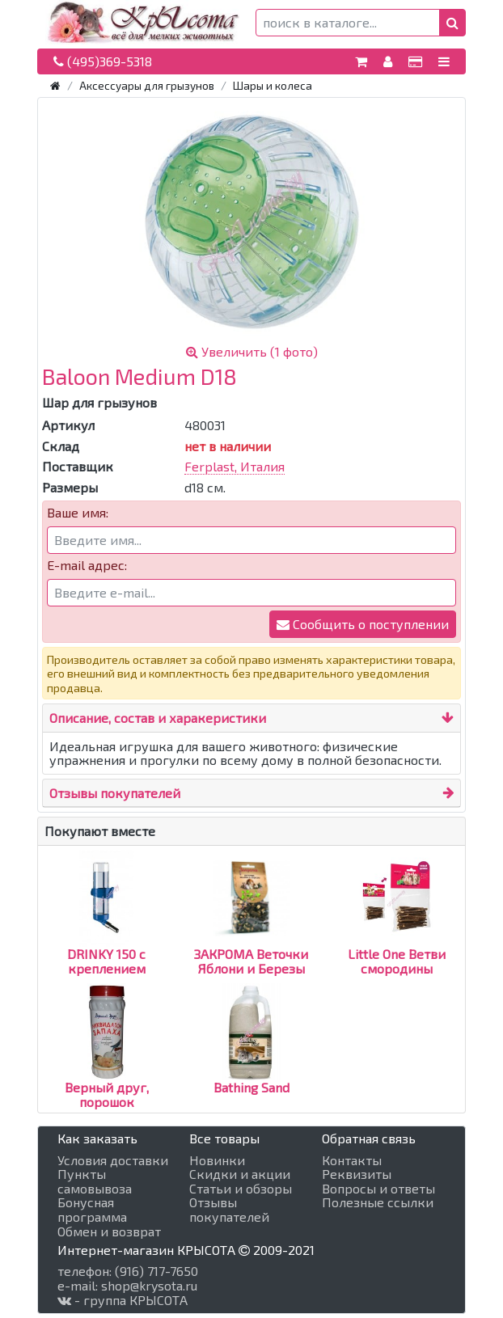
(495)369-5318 (102, 61)
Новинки (217, 1160)
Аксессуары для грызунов (146, 85)
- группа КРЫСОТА (122, 1300)
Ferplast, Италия (234, 466)
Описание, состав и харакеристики (157, 717)
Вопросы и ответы (378, 1188)
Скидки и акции (239, 1174)
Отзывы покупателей (114, 793)
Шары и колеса (272, 85)
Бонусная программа (92, 1209)
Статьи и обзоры (240, 1188)
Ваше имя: (77, 512)
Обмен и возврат (109, 1231)
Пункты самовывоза (94, 1181)
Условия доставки (112, 1160)
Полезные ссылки (377, 1202)
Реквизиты (356, 1174)
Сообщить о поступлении (363, 624)
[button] (452, 22)
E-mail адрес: (87, 565)
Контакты (352, 1160)
